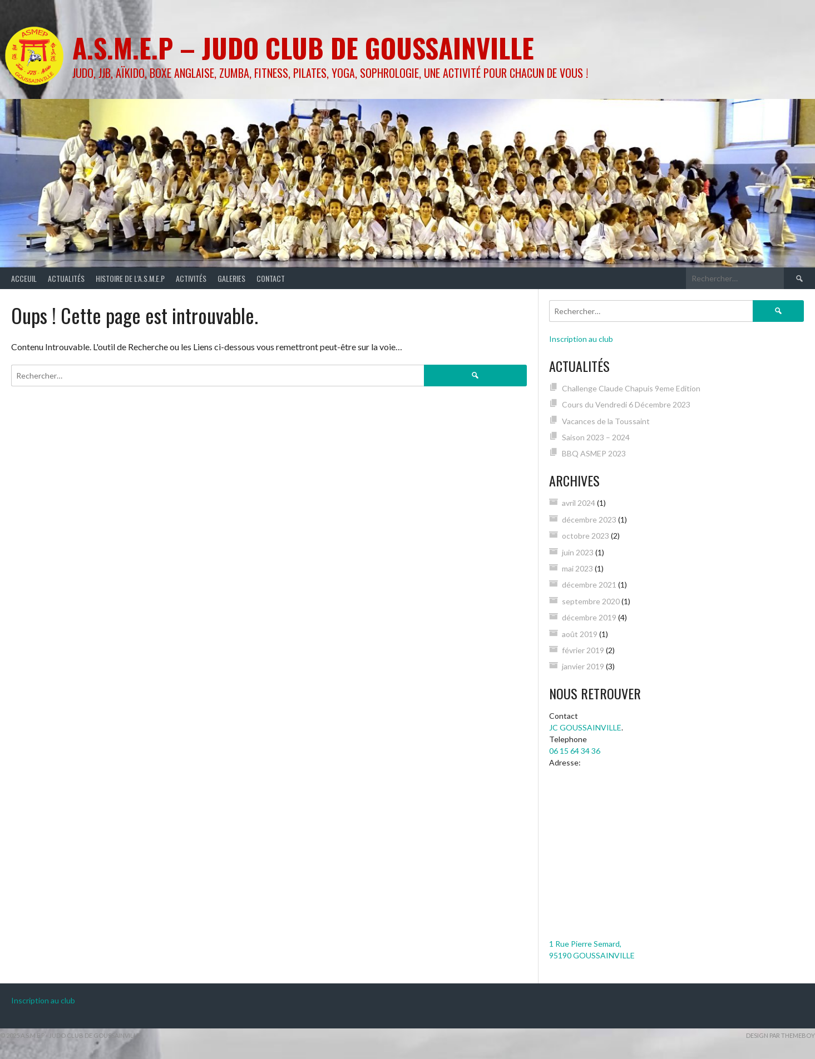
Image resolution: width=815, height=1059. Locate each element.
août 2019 (579, 634)
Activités (191, 278)
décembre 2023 (589, 519)
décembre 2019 (589, 617)
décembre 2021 (589, 584)
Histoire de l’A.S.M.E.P (130, 278)
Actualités (66, 278)
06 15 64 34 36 (574, 750)
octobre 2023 (585, 535)
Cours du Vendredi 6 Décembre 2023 (626, 404)
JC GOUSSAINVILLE (585, 727)
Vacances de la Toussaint (606, 421)
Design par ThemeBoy (780, 1035)
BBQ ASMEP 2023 (594, 453)
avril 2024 (578, 503)
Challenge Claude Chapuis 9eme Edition (631, 388)
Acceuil (24, 278)
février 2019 (583, 650)
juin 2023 (578, 552)
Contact (270, 278)
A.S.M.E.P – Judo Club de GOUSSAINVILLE (303, 47)
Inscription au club (581, 339)
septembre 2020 (591, 601)
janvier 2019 (583, 666)
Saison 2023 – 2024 (596, 437)
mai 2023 (577, 568)
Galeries (231, 278)
